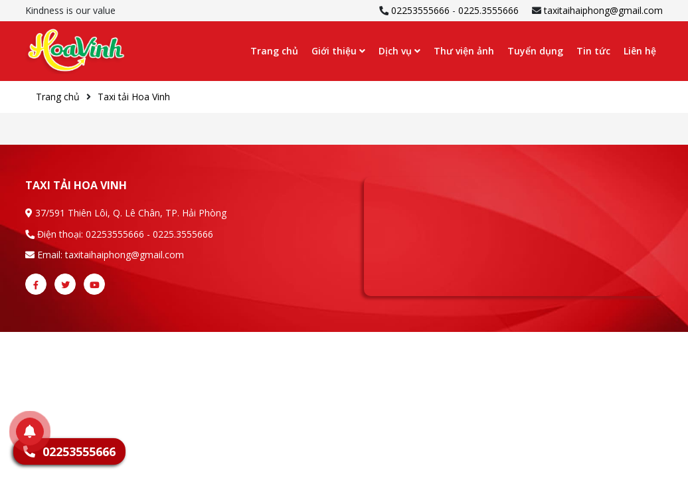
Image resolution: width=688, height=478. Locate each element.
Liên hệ (640, 50)
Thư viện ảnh (464, 50)
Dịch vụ (399, 50)
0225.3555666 (488, 10)
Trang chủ (274, 50)
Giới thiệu (338, 50)
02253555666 (420, 10)
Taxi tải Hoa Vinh (134, 96)
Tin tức (593, 50)
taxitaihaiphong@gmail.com (603, 10)
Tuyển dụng (535, 50)
